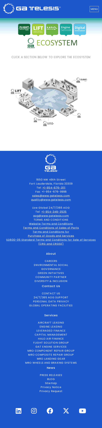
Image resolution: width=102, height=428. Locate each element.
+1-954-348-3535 (54, 212)
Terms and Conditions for (51, 232)
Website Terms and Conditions (51, 224)
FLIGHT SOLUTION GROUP (51, 343)
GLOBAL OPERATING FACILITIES (51, 305)
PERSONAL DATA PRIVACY (51, 301)
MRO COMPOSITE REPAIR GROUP (51, 355)
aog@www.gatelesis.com (51, 216)
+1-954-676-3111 (54, 188)
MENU (94, 9)
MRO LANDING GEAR (51, 359)
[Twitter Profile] (66, 413)
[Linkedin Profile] (18, 412)
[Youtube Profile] (82, 412)
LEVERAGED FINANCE (51, 331)
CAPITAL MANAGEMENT (51, 335)
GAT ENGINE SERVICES (51, 347)
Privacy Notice (51, 387)
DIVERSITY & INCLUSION (50, 281)
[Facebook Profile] (50, 412)
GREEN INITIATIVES (51, 273)
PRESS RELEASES (51, 375)
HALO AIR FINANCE (51, 339)
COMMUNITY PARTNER (50, 277)
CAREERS (51, 261)
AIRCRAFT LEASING (51, 322)
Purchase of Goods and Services (51, 236)
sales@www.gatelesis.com (51, 196)
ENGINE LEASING (51, 327)
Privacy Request (51, 391)
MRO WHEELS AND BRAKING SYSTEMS (51, 363)
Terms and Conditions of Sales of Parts (51, 228)
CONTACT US (51, 293)
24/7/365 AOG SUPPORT (51, 297)
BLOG (51, 379)
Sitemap (51, 383)
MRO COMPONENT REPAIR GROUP (51, 351)
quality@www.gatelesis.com (51, 200)
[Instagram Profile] (34, 412)
